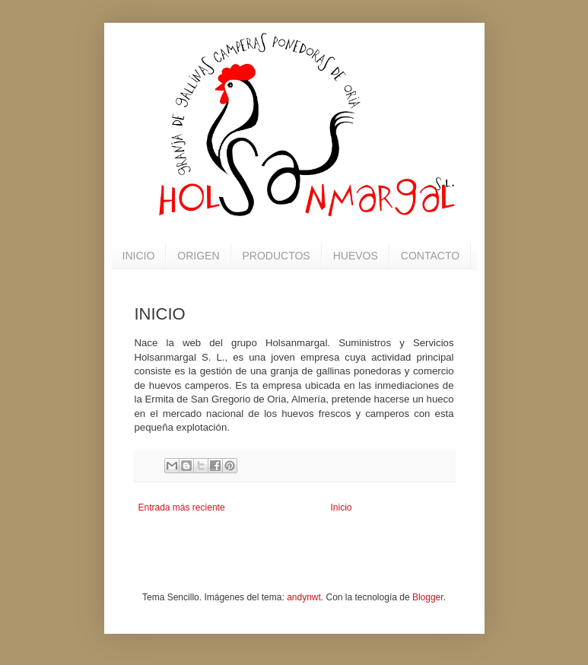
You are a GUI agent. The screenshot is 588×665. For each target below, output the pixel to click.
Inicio (341, 507)
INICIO (138, 256)
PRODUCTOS (276, 256)
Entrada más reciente (181, 507)
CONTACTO (430, 256)
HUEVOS (355, 256)
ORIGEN (198, 256)
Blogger (427, 597)
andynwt (304, 597)
